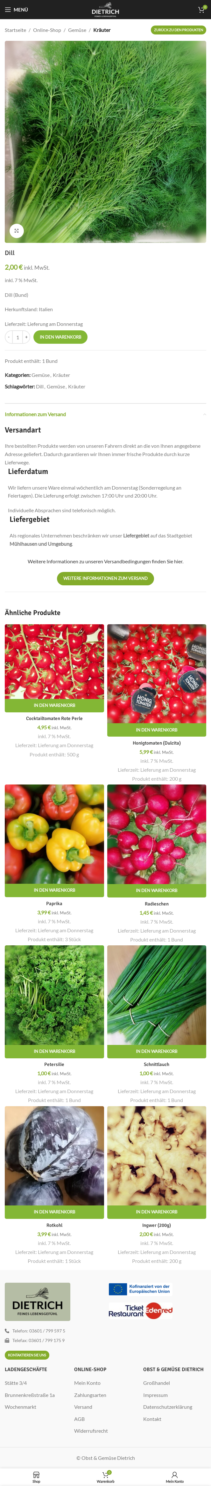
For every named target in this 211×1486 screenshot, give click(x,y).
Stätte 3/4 (16, 1383)
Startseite (15, 30)
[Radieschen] (157, 834)
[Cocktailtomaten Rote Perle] (54, 661)
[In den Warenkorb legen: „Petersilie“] (54, 1051)
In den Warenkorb (60, 337)
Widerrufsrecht (91, 1431)
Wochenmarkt (20, 1407)
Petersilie (54, 1064)
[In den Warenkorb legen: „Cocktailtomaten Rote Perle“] (54, 705)
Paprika (54, 903)
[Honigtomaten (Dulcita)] (157, 674)
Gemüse (77, 30)
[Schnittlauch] (157, 995)
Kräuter (101, 30)
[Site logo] (105, 9)
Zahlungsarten (90, 1395)
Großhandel (156, 1383)
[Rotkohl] (54, 1156)
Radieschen (156, 904)
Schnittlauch (156, 1064)
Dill (40, 386)
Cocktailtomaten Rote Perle (54, 718)
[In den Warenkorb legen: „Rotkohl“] (54, 1212)
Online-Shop (47, 30)
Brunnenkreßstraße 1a (30, 1395)
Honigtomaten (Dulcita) (156, 743)
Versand (83, 1407)
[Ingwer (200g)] (157, 1156)
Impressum (155, 1395)
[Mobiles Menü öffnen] (16, 9)
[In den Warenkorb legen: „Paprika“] (54, 890)
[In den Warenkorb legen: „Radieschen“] (157, 890)
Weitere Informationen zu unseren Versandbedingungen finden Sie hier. (105, 561)
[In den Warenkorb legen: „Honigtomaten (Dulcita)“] (157, 730)
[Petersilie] (54, 995)
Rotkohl (54, 1225)
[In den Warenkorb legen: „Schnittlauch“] (157, 1051)
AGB (79, 1419)
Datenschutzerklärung (167, 1407)
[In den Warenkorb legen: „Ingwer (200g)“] (157, 1212)
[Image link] (140, 1289)
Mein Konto (87, 1383)
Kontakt (152, 1419)
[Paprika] (54, 834)
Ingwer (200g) (156, 1225)
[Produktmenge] (17, 337)
